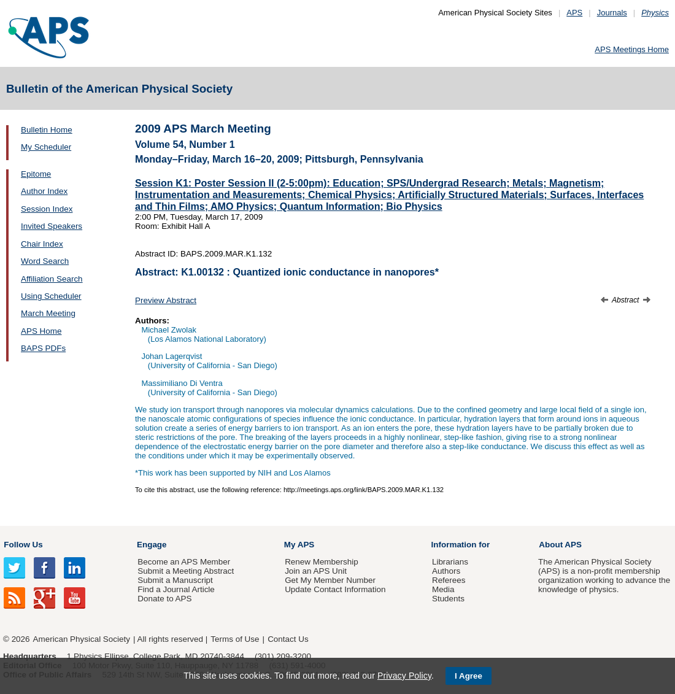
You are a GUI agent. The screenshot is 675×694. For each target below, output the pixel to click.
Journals (612, 12)
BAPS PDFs (43, 348)
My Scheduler (46, 147)
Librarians (450, 561)
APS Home (41, 331)
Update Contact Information (335, 589)
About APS (560, 544)
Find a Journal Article (175, 589)
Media (443, 589)
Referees (449, 580)
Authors (446, 571)
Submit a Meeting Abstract (185, 571)
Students (448, 598)
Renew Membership (321, 561)
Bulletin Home (46, 129)
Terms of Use (234, 639)
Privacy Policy (404, 676)
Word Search (45, 261)
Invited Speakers (51, 226)
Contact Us (288, 639)
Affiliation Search (52, 278)
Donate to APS (164, 598)
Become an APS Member (183, 561)
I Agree (468, 676)
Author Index (44, 191)
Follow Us (23, 544)
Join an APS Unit (316, 571)
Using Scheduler (51, 296)
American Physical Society (81, 639)
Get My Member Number (330, 580)
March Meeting (48, 313)
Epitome (36, 174)
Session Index (46, 209)
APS (574, 12)
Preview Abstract (165, 300)
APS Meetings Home (632, 49)
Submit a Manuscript (174, 580)
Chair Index (42, 244)
